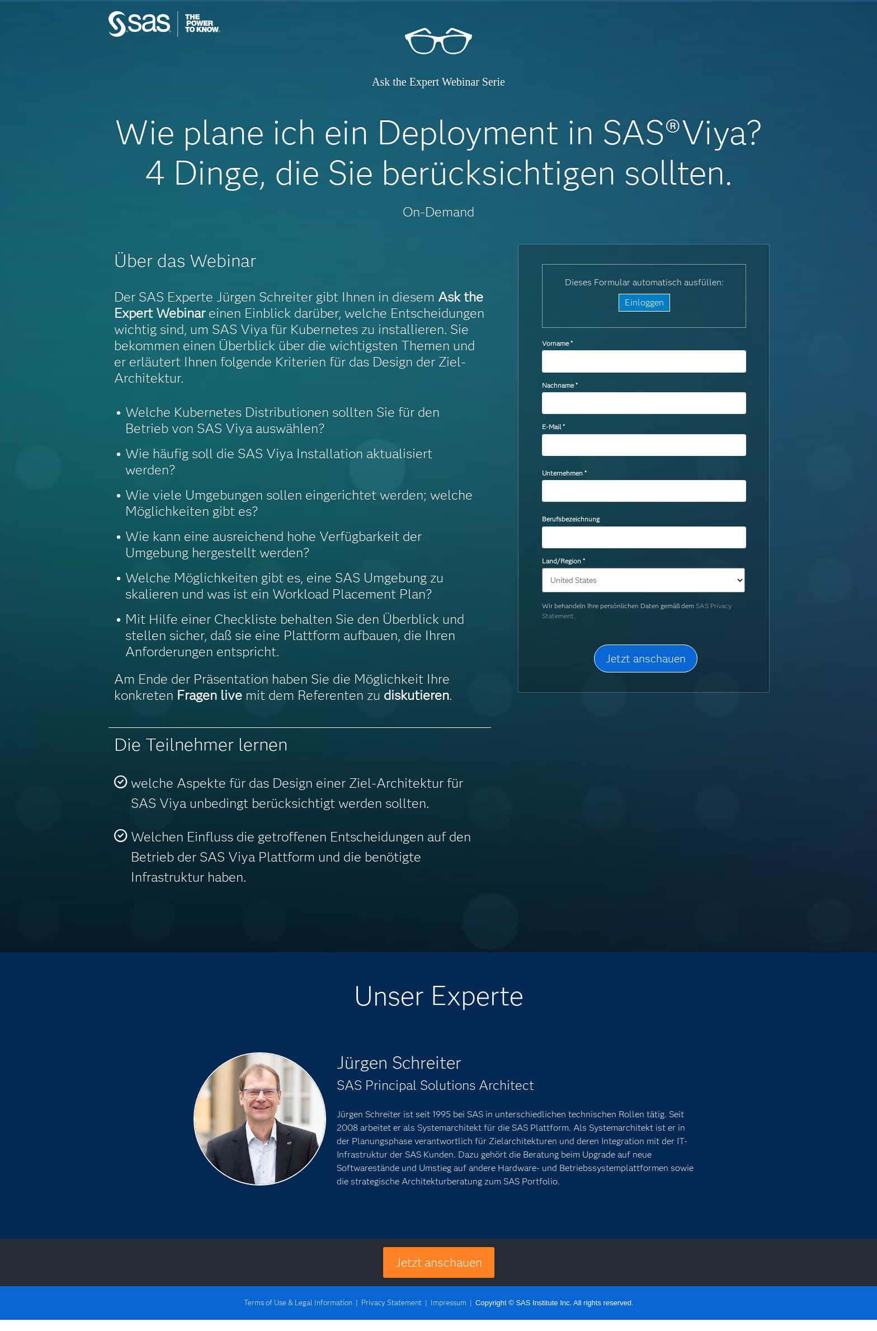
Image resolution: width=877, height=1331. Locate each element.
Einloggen (644, 302)
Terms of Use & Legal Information (298, 1302)
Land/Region (563, 561)
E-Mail (553, 426)
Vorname (557, 343)
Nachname (559, 385)
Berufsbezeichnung (571, 519)
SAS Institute (217, 35)
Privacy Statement (391, 1302)
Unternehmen (564, 473)
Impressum (448, 1302)
